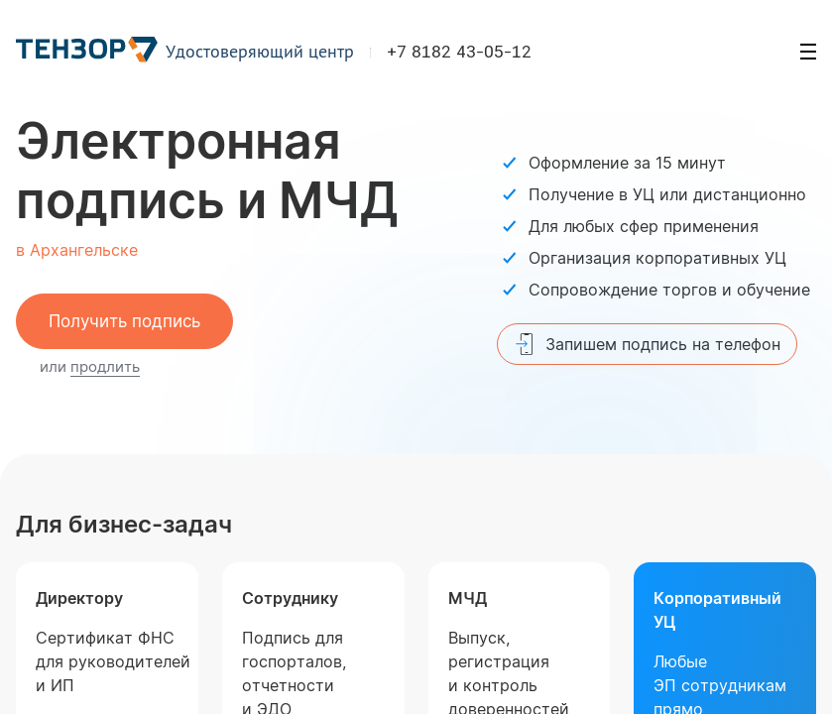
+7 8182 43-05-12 (460, 53)
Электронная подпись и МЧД (207, 170)
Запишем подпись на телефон (647, 344)
